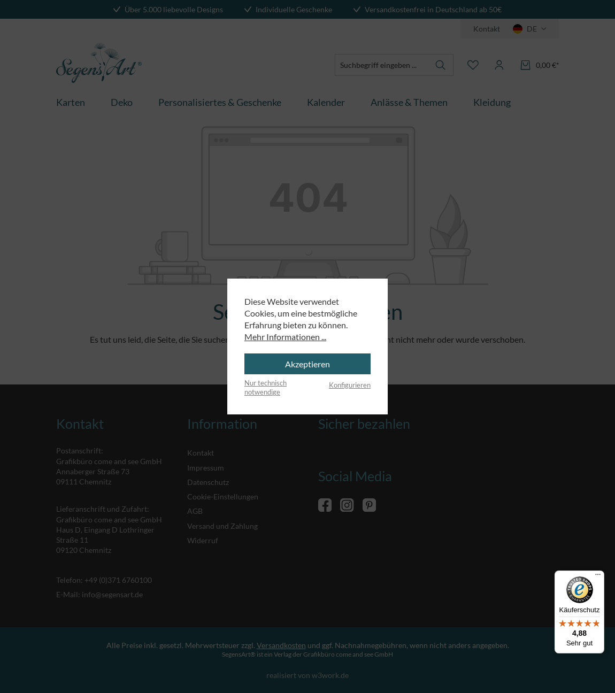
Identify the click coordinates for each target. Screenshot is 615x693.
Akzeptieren (307, 364)
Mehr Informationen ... (285, 337)
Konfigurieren (350, 385)
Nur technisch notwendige (265, 388)
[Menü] (597, 577)
